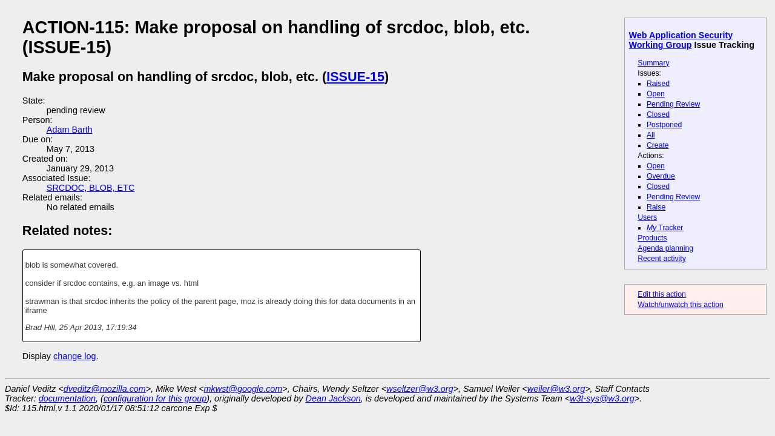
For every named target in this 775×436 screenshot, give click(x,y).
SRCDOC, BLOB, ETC (91, 188)
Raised (658, 83)
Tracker (665, 227)
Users (647, 217)
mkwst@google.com (243, 389)
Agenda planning (665, 248)
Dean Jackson (333, 398)
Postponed (664, 125)
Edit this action (662, 294)
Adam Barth (70, 129)
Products (652, 238)
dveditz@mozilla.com (105, 389)
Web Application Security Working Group (681, 40)
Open (656, 94)
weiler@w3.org (556, 389)
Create (658, 145)
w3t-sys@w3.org (602, 398)
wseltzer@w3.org (419, 389)
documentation (67, 398)
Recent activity (662, 258)
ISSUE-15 (355, 76)
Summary (653, 63)
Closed (658, 114)
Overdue (661, 176)
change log (74, 356)
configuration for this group (155, 398)
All (651, 135)
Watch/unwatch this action (681, 304)
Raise (656, 207)
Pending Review (673, 104)
